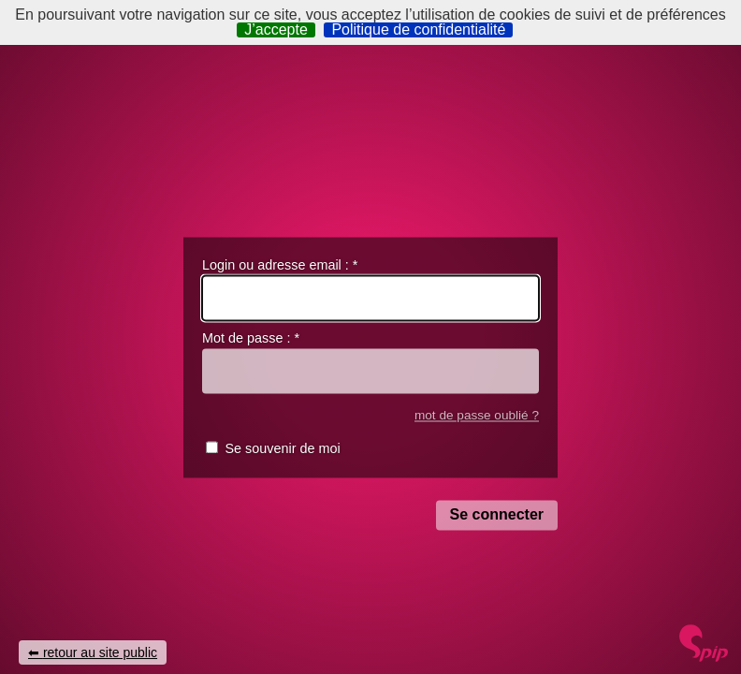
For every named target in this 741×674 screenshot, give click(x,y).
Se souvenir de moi (282, 449)
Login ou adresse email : (279, 264)
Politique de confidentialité (418, 29)
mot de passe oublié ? (476, 415)
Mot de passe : (250, 338)
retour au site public (100, 652)
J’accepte (276, 29)
